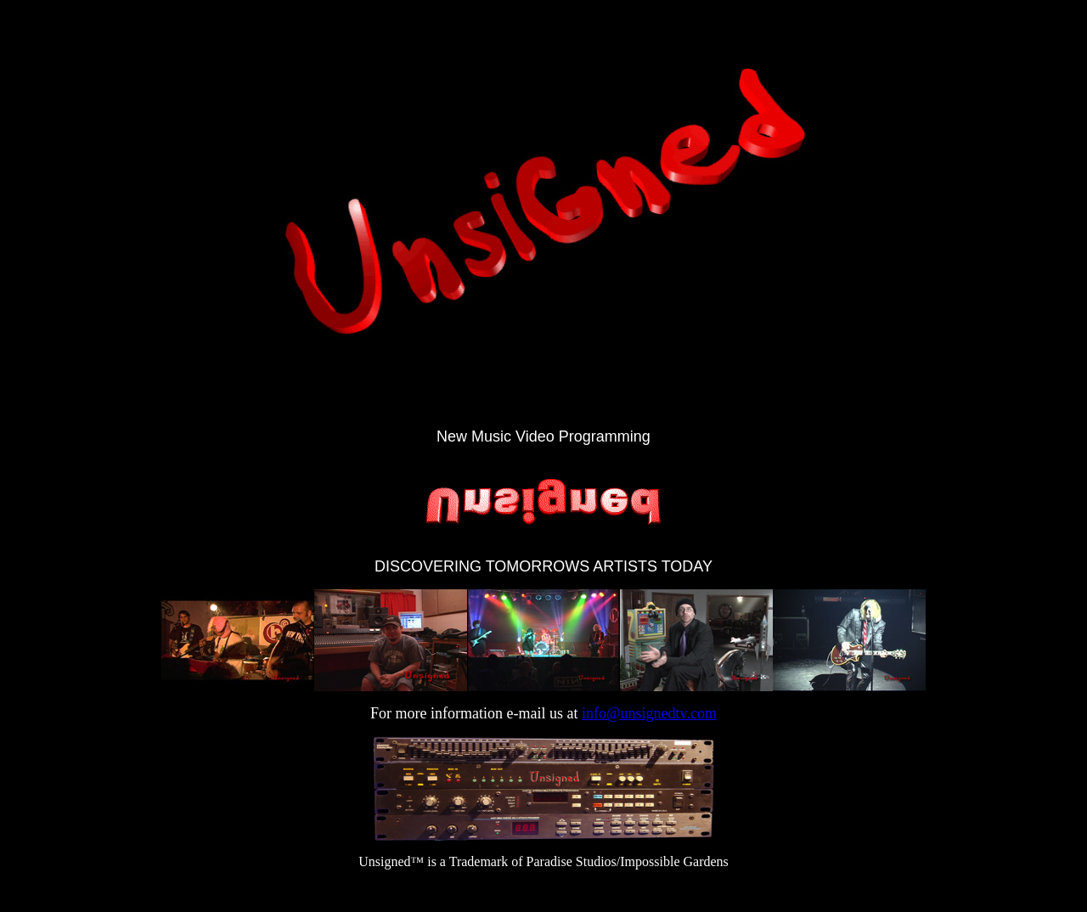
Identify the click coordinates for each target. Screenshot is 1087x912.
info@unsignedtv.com (649, 713)
